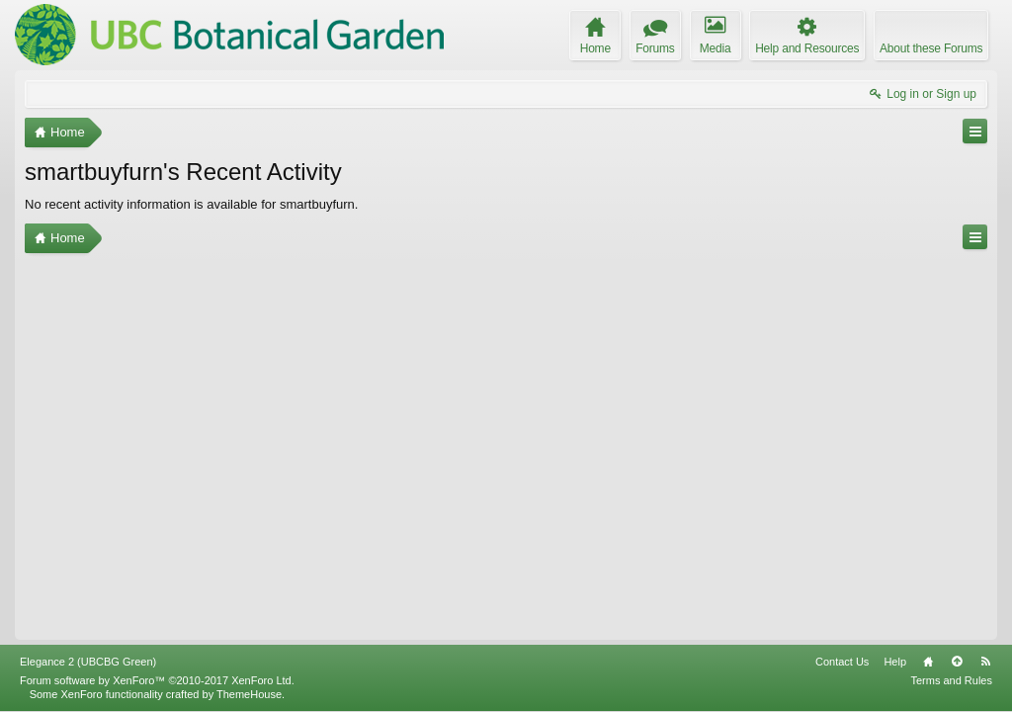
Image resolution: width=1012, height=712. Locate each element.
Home (928, 661)
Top (957, 661)
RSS (985, 661)
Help (895, 662)
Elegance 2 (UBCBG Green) (88, 662)
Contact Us (842, 662)
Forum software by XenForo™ (157, 680)
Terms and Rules (951, 680)
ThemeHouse (249, 694)
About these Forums (931, 48)
